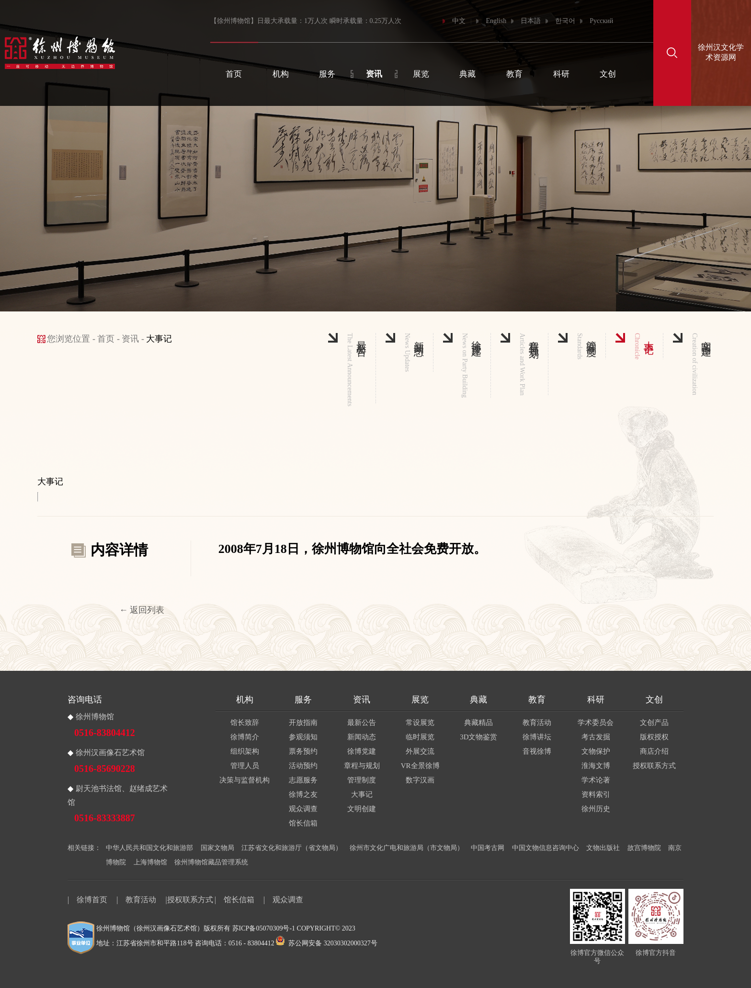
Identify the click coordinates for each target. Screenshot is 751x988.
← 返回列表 (142, 610)
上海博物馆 (150, 862)
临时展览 (420, 737)
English (496, 20)
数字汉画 (420, 780)
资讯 (374, 74)
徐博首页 (92, 900)
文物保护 (595, 751)
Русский (601, 20)
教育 (514, 74)
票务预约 (303, 751)
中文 (459, 20)
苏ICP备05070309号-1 (263, 928)
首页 (234, 74)
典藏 (467, 74)
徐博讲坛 (537, 737)
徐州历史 (595, 809)
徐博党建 (361, 751)
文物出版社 (603, 847)
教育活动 (537, 722)
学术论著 (595, 780)
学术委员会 (596, 722)
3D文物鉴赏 (478, 737)
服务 (327, 74)
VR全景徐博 (420, 766)
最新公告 (361, 722)
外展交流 (420, 751)
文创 (608, 74)
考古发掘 (595, 737)
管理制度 (361, 780)
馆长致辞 (244, 722)
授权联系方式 (654, 766)
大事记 (362, 794)
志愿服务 (303, 780)
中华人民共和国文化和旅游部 (149, 847)
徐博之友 (303, 794)
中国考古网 (487, 847)
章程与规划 (362, 766)
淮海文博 (595, 766)
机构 (281, 74)
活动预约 (303, 766)
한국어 (565, 20)
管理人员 (244, 766)
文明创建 (361, 809)
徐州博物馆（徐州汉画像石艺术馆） (150, 928)
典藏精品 (478, 722)
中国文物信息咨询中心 (545, 847)
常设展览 (420, 722)
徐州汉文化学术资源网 (721, 52)
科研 (561, 74)
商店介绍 (654, 751)
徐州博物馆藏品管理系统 (211, 862)
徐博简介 (244, 737)
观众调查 (303, 809)
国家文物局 (217, 847)
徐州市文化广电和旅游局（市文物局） (407, 847)
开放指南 (303, 722)
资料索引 (595, 794)
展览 (421, 74)
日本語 (531, 20)
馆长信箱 (303, 823)
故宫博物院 (644, 847)
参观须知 (303, 737)
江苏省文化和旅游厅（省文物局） (291, 847)
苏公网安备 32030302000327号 (326, 943)
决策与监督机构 (244, 780)
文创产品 (654, 722)
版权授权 (654, 737)
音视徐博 (537, 751)
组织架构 (244, 751)
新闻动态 (361, 737)
